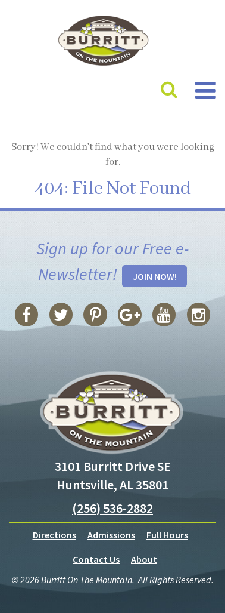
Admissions (111, 535)
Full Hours (167, 535)
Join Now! (155, 276)
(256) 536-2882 (112, 508)
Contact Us (96, 559)
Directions (54, 535)
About (144, 559)
